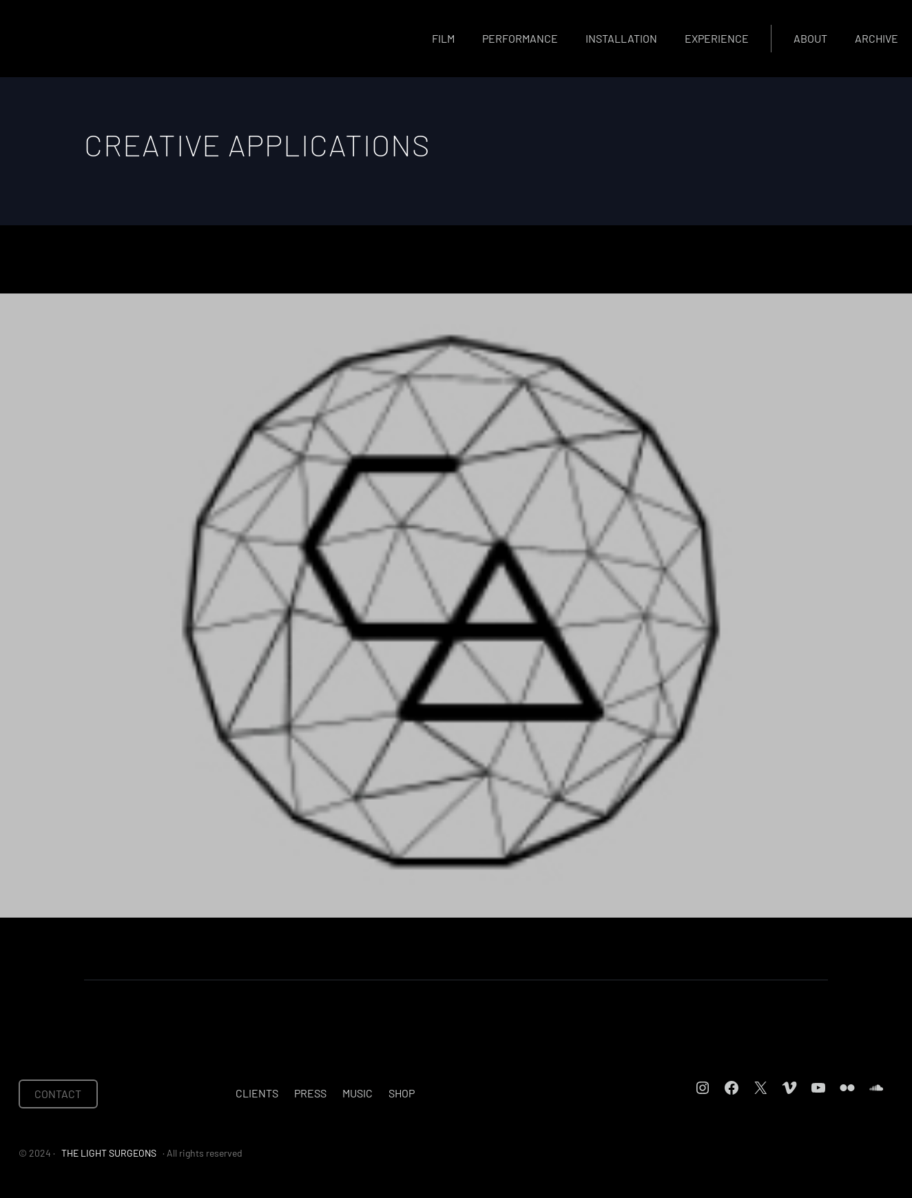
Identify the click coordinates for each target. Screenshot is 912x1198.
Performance (520, 38)
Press (310, 1092)
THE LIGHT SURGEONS (108, 1153)
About (810, 38)
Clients (257, 1092)
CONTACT (57, 1093)
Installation (621, 38)
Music (357, 1092)
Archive (876, 38)
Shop (401, 1092)
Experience (717, 38)
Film (443, 38)
